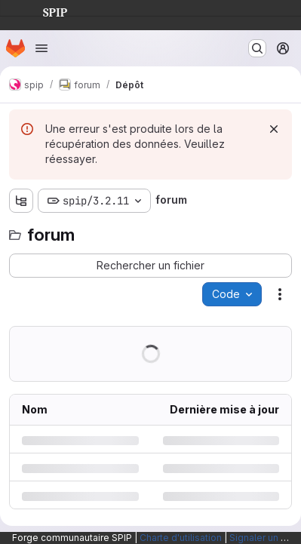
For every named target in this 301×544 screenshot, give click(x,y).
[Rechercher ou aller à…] (257, 48)
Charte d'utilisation (181, 537)
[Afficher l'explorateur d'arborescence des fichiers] (21, 201)
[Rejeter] (274, 129)
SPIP (43, 11)
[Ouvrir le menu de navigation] (41, 48)
